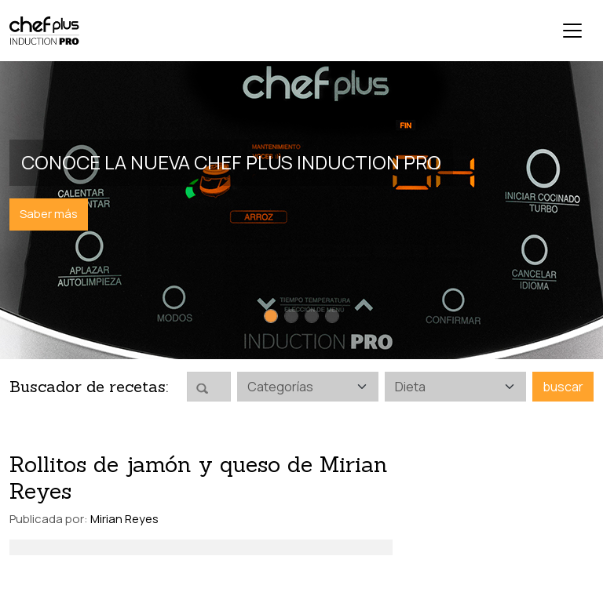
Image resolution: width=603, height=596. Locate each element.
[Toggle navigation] (572, 30)
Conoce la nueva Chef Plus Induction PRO (231, 162)
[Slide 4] (332, 316)
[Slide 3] (312, 316)
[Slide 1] (271, 316)
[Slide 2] (291, 316)
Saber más (49, 213)
